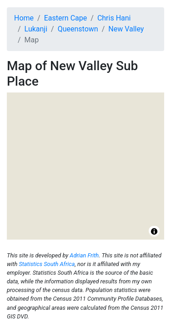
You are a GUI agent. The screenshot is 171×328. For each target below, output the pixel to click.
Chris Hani (114, 18)
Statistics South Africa (47, 264)
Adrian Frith (84, 255)
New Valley (126, 29)
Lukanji (36, 29)
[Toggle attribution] (154, 231)
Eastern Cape (65, 18)
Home (24, 18)
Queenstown (78, 29)
